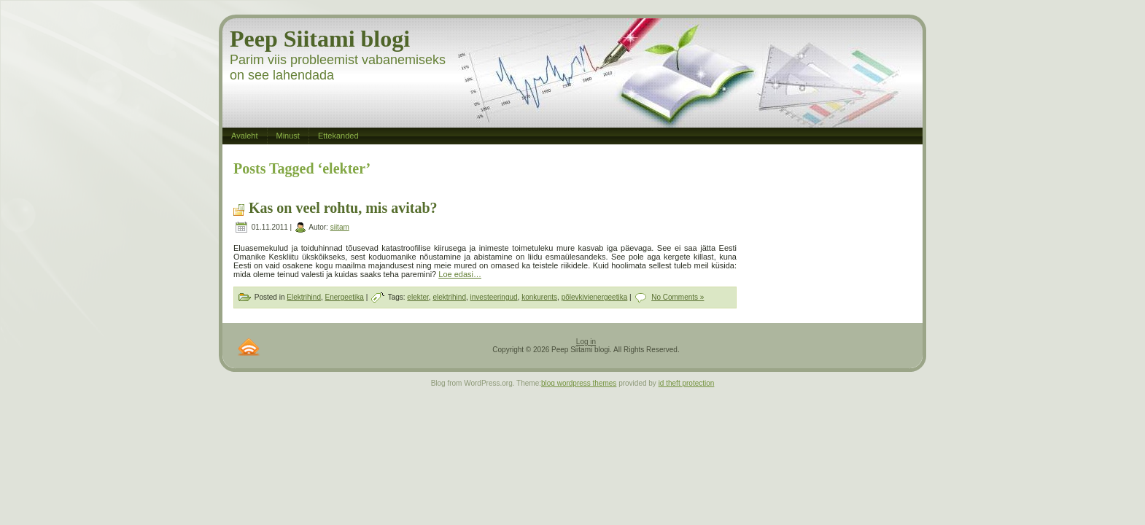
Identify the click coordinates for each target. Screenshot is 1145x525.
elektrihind (449, 297)
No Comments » (677, 297)
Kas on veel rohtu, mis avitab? (343, 208)
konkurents (539, 297)
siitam (339, 227)
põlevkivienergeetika (595, 297)
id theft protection (687, 383)
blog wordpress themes (578, 383)
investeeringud (494, 297)
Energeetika (344, 297)
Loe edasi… (459, 274)
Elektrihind (304, 297)
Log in (586, 342)
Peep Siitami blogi (320, 39)
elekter (417, 297)
